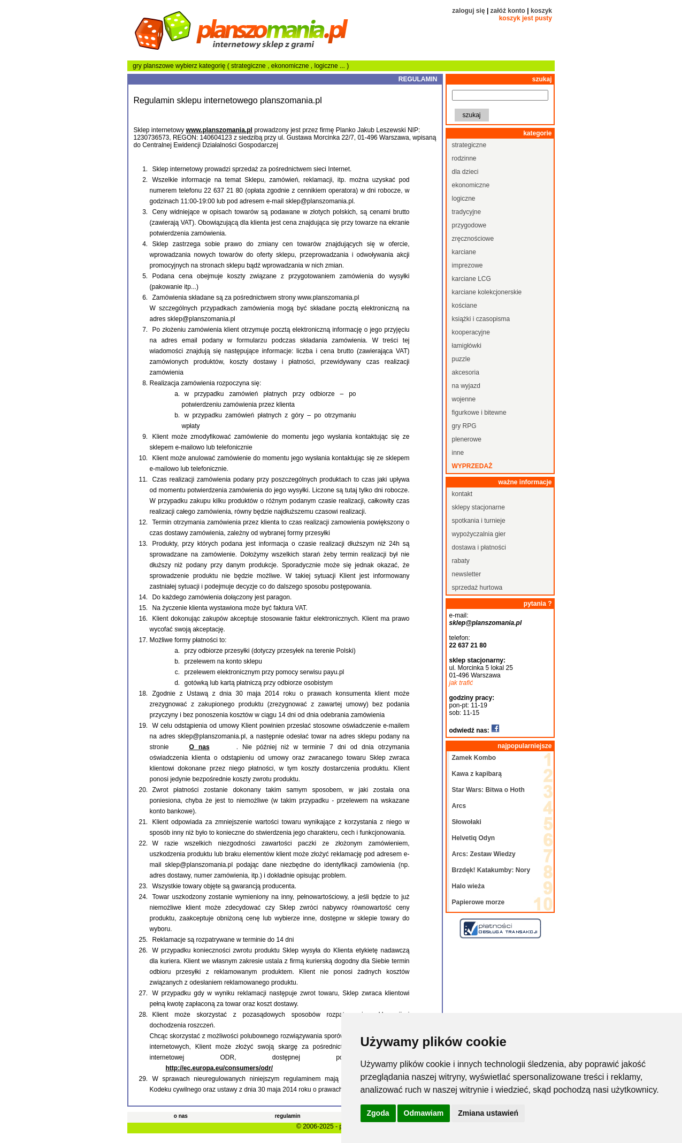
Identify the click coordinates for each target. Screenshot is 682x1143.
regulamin (288, 1116)
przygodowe (469, 225)
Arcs (459, 806)
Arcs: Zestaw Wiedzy (484, 854)
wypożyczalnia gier (479, 534)
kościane (464, 305)
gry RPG (464, 426)
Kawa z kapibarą (477, 774)
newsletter (466, 574)
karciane (464, 252)
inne (458, 452)
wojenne (464, 399)
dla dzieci (465, 172)
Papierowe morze (478, 902)
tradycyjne (466, 212)
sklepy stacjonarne (478, 507)
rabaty (461, 561)
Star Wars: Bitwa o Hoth (488, 790)
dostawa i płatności (479, 547)
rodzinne (464, 158)
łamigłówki (466, 345)
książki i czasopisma (481, 319)
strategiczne (249, 66)
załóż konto (508, 10)
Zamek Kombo (474, 757)
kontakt (462, 494)
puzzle (461, 359)
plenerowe (466, 439)
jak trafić (461, 683)
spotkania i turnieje (478, 520)
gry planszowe (153, 66)
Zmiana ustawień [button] (488, 1113)
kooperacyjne (471, 332)
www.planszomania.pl (219, 130)
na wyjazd (466, 386)
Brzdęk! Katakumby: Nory (491, 870)
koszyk (541, 10)
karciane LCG (471, 279)
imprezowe (467, 265)
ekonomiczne (291, 66)
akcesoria (465, 372)
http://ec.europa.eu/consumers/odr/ (219, 1068)
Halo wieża (468, 886)
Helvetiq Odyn (473, 838)
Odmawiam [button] (424, 1113)
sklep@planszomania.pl (485, 623)
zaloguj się (468, 10)
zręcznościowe (473, 238)
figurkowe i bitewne (479, 412)
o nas (181, 1116)
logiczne (327, 66)
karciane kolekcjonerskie (487, 292)
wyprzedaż (472, 466)
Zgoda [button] (378, 1113)
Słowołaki (466, 822)
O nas (199, 747)
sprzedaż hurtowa (477, 587)
